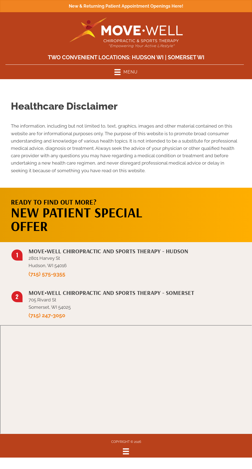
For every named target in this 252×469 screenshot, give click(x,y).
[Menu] (126, 451)
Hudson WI (148, 57)
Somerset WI (186, 57)
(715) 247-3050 (47, 315)
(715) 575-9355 (47, 274)
